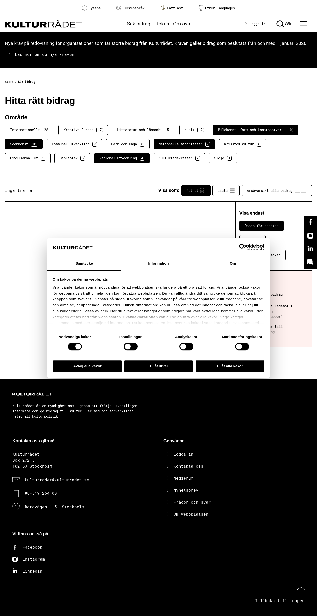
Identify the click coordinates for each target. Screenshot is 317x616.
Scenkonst (23, 144)
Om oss (181, 24)
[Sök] (283, 24)
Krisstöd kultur (242, 144)
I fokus (161, 24)
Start (9, 82)
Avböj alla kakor (87, 366)
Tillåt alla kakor (229, 366)
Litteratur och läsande (143, 129)
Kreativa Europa (83, 129)
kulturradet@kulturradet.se (57, 479)
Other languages (217, 8)
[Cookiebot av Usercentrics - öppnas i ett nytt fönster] (242, 247)
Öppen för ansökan (261, 225)
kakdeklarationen (142, 317)
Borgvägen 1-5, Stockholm (54, 506)
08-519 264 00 (41, 493)
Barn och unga (127, 144)
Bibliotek (72, 158)
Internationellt (29, 129)
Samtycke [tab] (84, 263)
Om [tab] (233, 263)
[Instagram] (310, 235)
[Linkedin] (310, 249)
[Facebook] (310, 222)
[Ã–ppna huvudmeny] (304, 23)
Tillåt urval (158, 366)
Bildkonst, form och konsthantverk (255, 129)
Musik (194, 129)
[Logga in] (253, 24)
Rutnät (195, 190)
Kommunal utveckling (74, 144)
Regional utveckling (121, 158)
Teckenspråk (130, 8)
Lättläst (171, 7)
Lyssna (91, 8)
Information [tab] (158, 263)
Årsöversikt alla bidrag (277, 190)
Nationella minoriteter (184, 144)
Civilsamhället (27, 158)
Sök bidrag (138, 24)
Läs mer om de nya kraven (44, 54)
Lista (226, 190)
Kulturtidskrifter (179, 158)
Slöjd (223, 158)
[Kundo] (310, 262)
